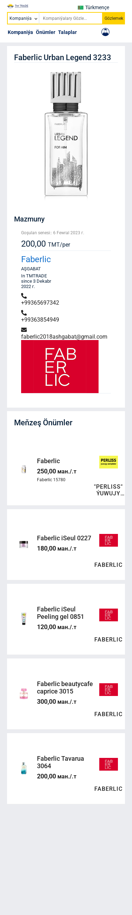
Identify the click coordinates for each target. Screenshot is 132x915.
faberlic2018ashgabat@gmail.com (64, 333)
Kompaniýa (20, 32)
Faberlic (36, 259)
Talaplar (67, 32)
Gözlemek (114, 18)
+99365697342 (40, 299)
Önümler (45, 32)
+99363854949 (40, 316)
